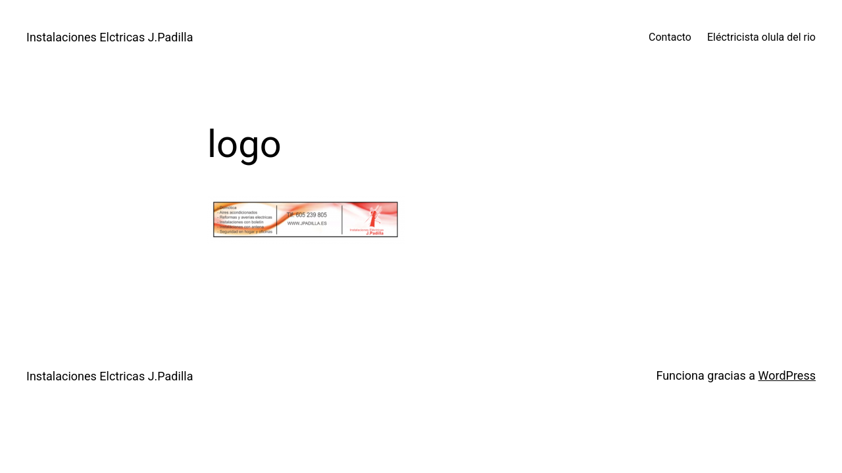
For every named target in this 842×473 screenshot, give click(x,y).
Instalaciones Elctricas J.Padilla (109, 37)
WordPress (787, 375)
